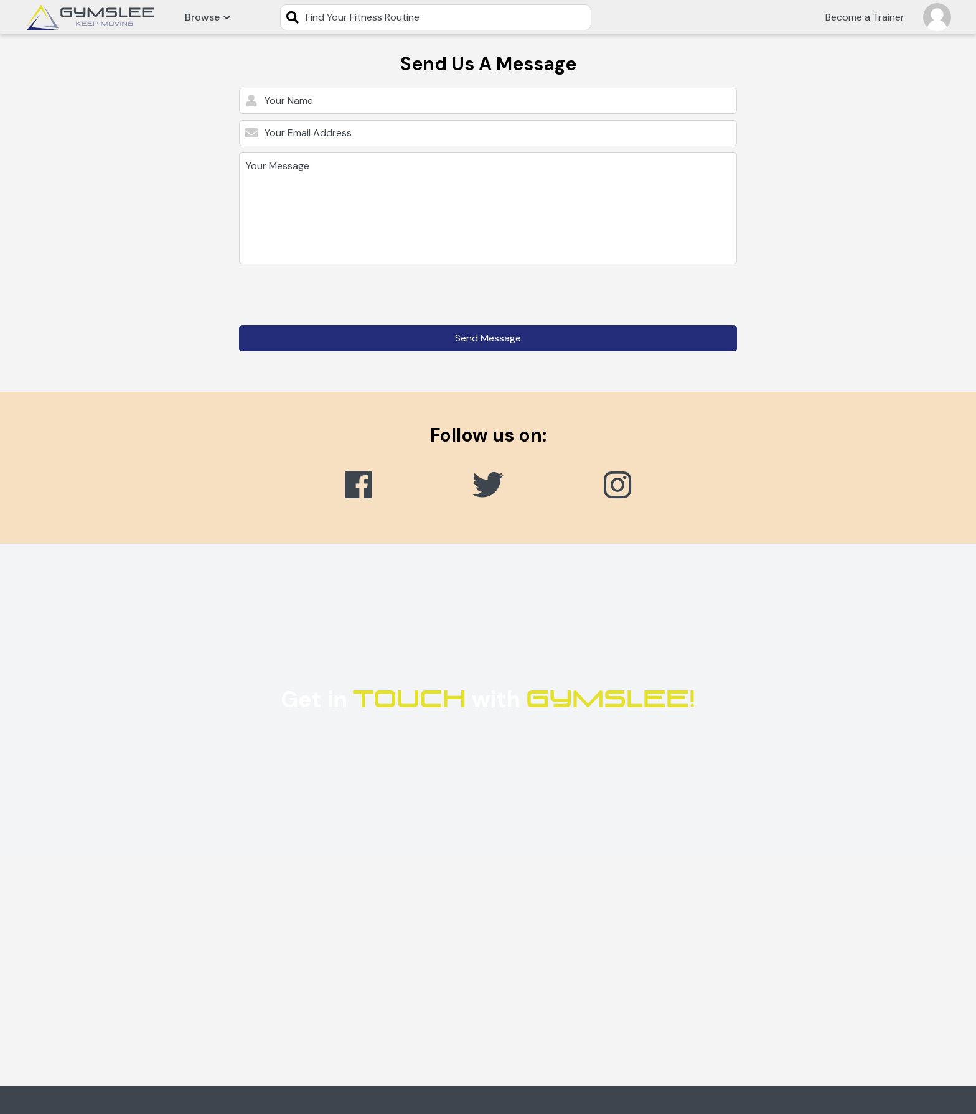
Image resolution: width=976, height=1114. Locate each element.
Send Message (488, 338)
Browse (207, 17)
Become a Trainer (864, 17)
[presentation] (333, 295)
